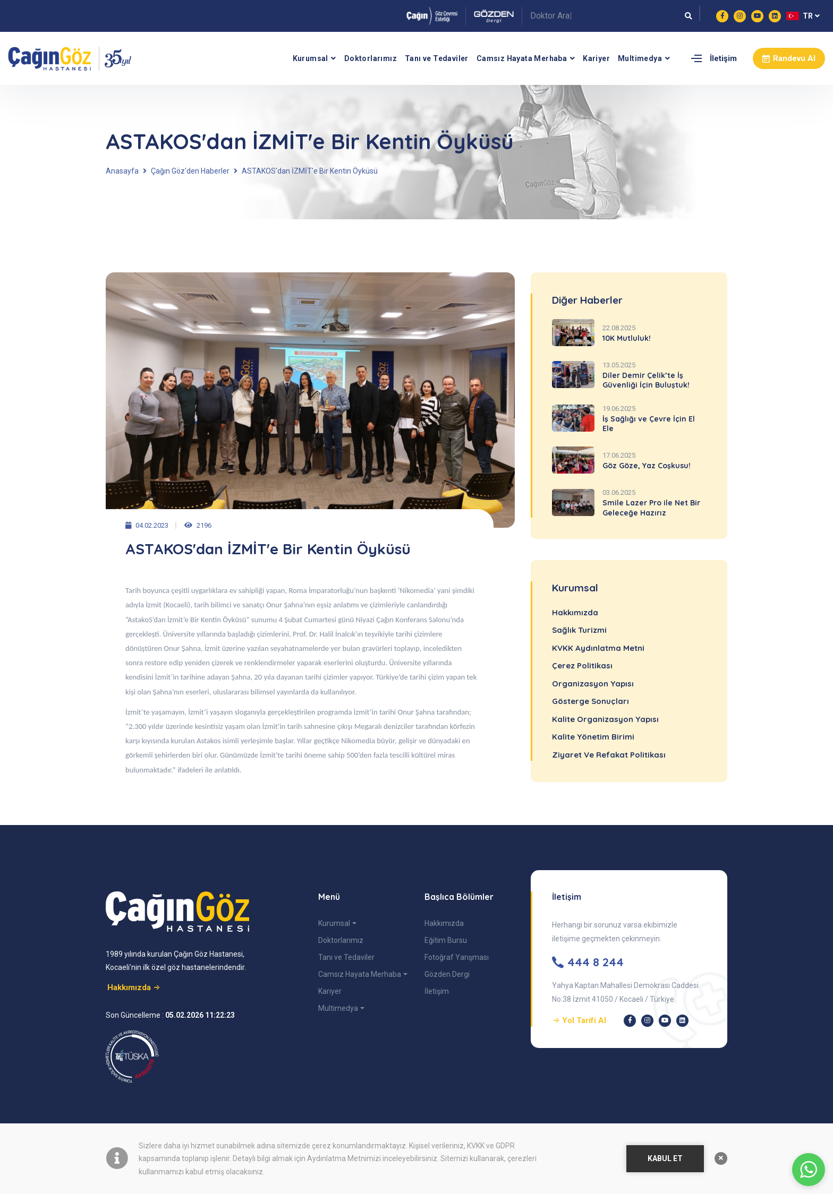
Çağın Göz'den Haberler (190, 171)
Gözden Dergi (447, 974)
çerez (321, 1145)
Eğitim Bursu (445, 940)
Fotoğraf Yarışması (456, 957)
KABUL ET (665, 1158)
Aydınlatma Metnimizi (344, 1158)
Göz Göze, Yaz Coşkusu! (646, 465)
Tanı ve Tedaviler (437, 58)
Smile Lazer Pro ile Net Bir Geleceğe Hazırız (651, 507)
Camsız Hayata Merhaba (522, 58)
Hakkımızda (444, 923)
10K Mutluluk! (626, 338)
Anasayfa (122, 171)
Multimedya (640, 58)
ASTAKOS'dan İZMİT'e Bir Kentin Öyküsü (310, 171)
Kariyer (596, 58)
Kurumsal (310, 58)
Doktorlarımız (370, 58)
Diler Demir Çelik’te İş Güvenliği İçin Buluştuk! (646, 380)
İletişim (723, 58)
